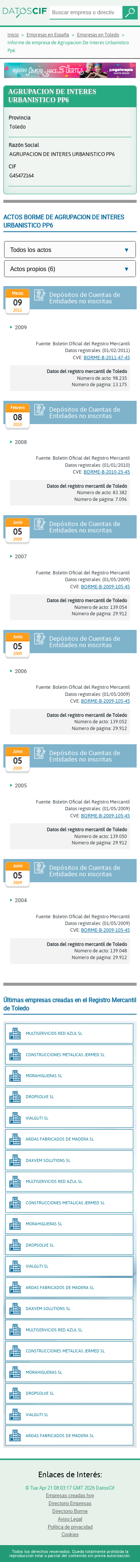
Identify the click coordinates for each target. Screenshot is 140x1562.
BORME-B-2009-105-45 (105, 586)
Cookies (70, 1534)
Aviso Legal (70, 1519)
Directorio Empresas (70, 1503)
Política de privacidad (70, 1526)
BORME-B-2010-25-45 (107, 472)
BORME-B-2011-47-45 (107, 357)
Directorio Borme (70, 1511)
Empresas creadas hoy (70, 1495)
